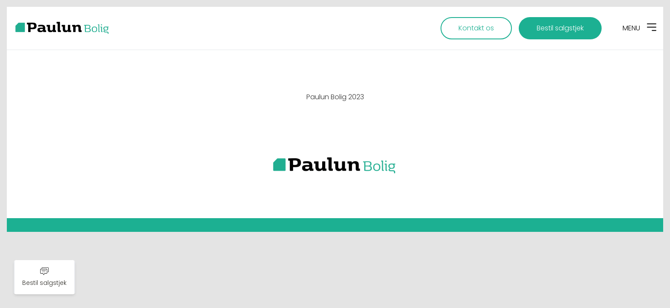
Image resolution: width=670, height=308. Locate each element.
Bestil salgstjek (560, 28)
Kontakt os (476, 28)
